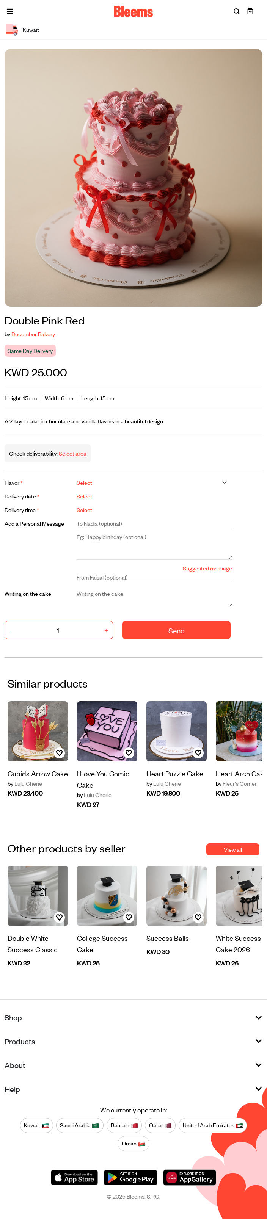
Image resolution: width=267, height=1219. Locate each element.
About (15, 1065)
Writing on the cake (28, 593)
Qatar (160, 1125)
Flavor (14, 482)
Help (12, 1089)
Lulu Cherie (25, 783)
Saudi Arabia (79, 1125)
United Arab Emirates (213, 1125)
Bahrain (124, 1125)
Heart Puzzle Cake (174, 773)
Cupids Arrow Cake (38, 773)
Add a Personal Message (34, 523)
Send (176, 630)
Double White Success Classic (33, 943)
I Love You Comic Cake (103, 778)
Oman (133, 1143)
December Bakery (33, 334)
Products (20, 1041)
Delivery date (22, 496)
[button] (10, 11)
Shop (13, 1017)
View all (233, 849)
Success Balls (167, 937)
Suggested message (207, 568)
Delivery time (22, 510)
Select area (72, 453)
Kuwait (36, 1125)
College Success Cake (102, 943)
